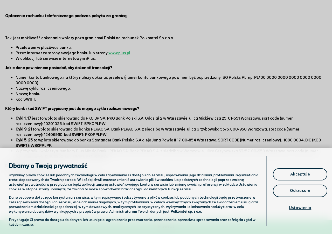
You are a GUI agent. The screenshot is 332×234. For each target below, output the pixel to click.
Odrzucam (300, 190)
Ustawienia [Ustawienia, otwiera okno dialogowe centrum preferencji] (300, 208)
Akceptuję (300, 174)
